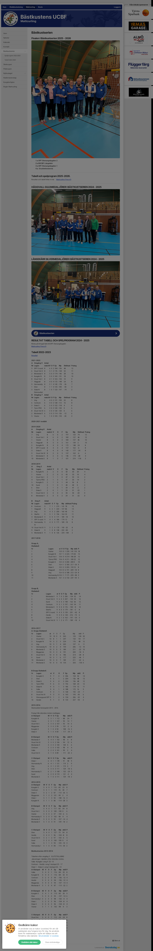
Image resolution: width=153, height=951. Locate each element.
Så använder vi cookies (48, 936)
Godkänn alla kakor (29, 942)
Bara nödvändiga (52, 942)
